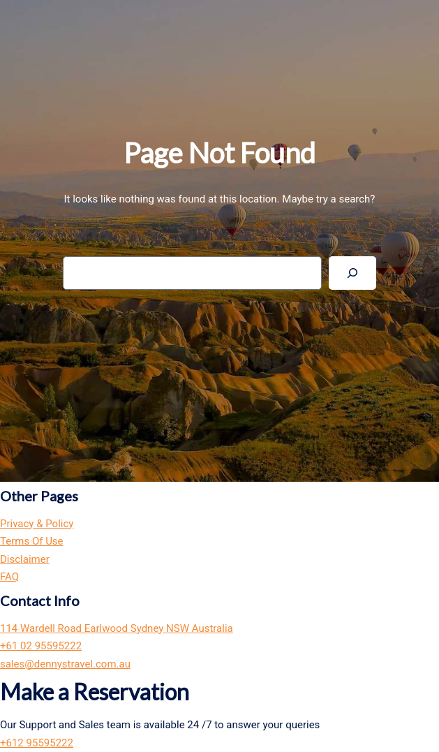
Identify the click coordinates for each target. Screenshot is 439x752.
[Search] (352, 273)
